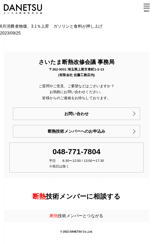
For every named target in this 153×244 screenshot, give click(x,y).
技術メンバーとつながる (76, 216)
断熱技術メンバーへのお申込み (76, 131)
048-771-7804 (77, 151)
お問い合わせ (76, 114)
